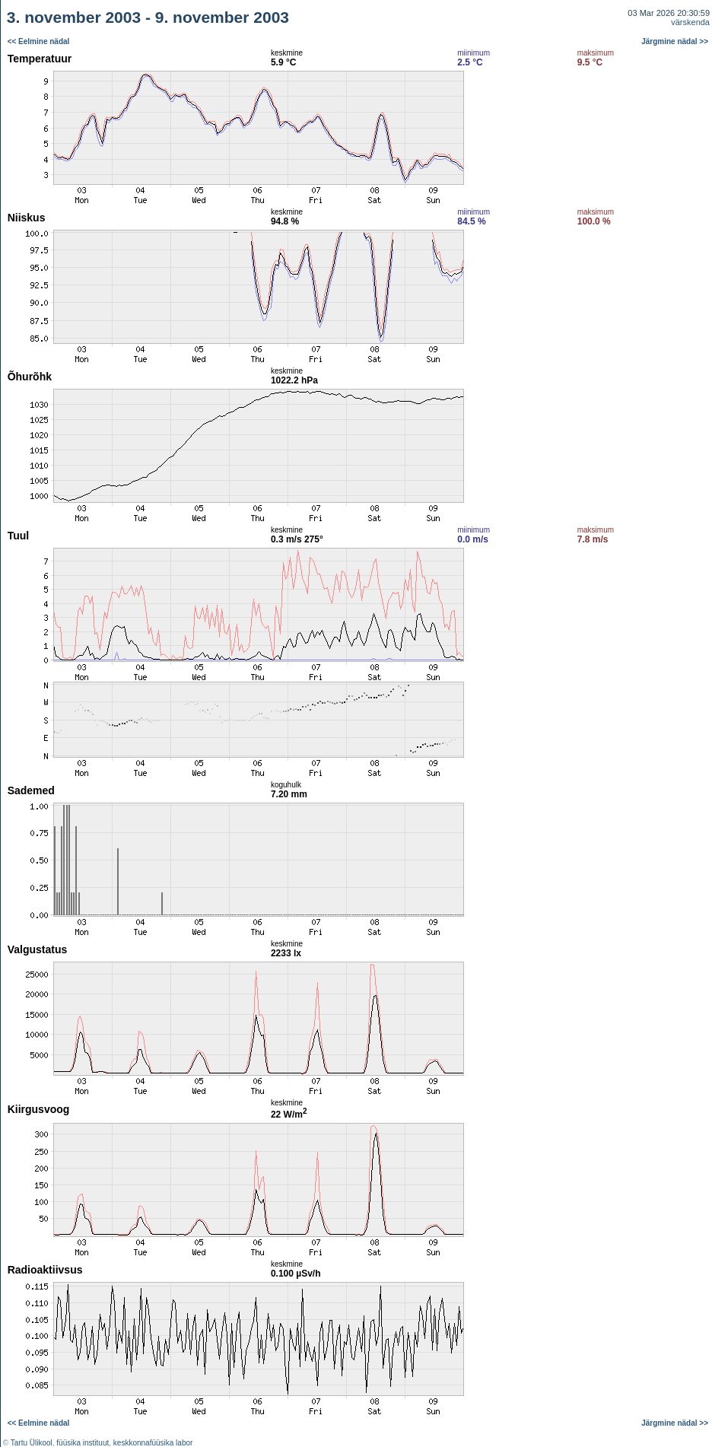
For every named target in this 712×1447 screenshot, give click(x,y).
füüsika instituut (82, 1443)
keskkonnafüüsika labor (153, 1443)
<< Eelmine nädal (39, 41)
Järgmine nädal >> (674, 41)
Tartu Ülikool (31, 1443)
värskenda (690, 22)
